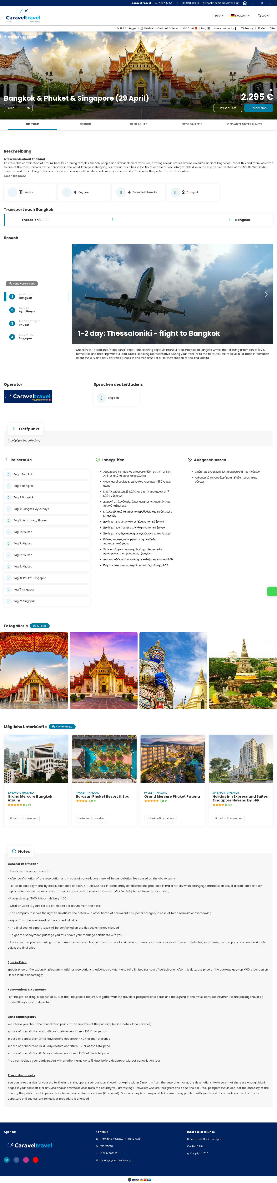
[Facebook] (253, 3)
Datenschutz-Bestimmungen (204, 1139)
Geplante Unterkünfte (244, 124)
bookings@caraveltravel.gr (223, 3)
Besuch (85, 124)
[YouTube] (270, 3)
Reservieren (259, 108)
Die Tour (32, 124)
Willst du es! (228, 108)
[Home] (244, 3)
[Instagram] (262, 3)
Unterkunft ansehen (23, 818)
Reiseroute (138, 124)
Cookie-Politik (195, 1146)
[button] (15, 176)
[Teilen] (18, 108)
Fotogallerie (191, 124)
